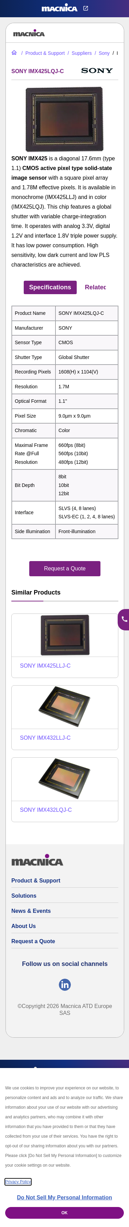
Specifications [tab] (50, 287)
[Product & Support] (42, 53)
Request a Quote (33, 941)
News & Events (31, 911)
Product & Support (35, 881)
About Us (23, 926)
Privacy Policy (18, 1181)
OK (65, 1212)
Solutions (23, 896)
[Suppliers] (79, 53)
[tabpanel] (64, 422)
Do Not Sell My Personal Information (64, 1197)
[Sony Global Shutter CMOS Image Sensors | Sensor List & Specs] (101, 53)
